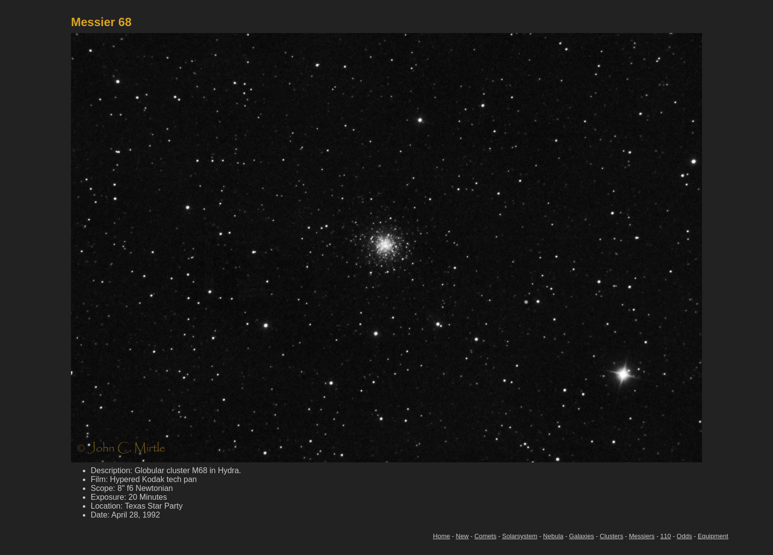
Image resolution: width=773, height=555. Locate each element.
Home (441, 536)
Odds (684, 536)
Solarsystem (520, 536)
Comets (485, 536)
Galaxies (581, 536)
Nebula (553, 536)
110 (665, 536)
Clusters (612, 536)
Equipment (713, 536)
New (462, 536)
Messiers (642, 536)
